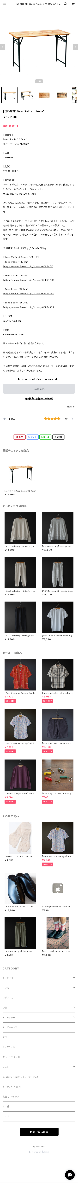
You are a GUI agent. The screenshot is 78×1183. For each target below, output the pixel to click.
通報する (71, 406)
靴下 (5, 1037)
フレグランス (9, 1047)
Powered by (39, 1152)
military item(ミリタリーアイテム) (20, 1076)
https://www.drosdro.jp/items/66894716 (28, 266)
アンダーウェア (10, 1027)
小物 (5, 1007)
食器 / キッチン (11, 1096)
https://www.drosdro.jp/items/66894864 (28, 293)
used (5, 1067)
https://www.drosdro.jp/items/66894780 (28, 279)
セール (6, 1116)
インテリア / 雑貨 (12, 1086)
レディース (8, 997)
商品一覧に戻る (39, 1131)
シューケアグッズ (11, 1057)
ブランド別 (8, 978)
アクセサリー (9, 1017)
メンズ (6, 987)
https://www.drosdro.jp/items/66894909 (28, 307)
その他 (6, 1106)
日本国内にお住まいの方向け (39, 398)
